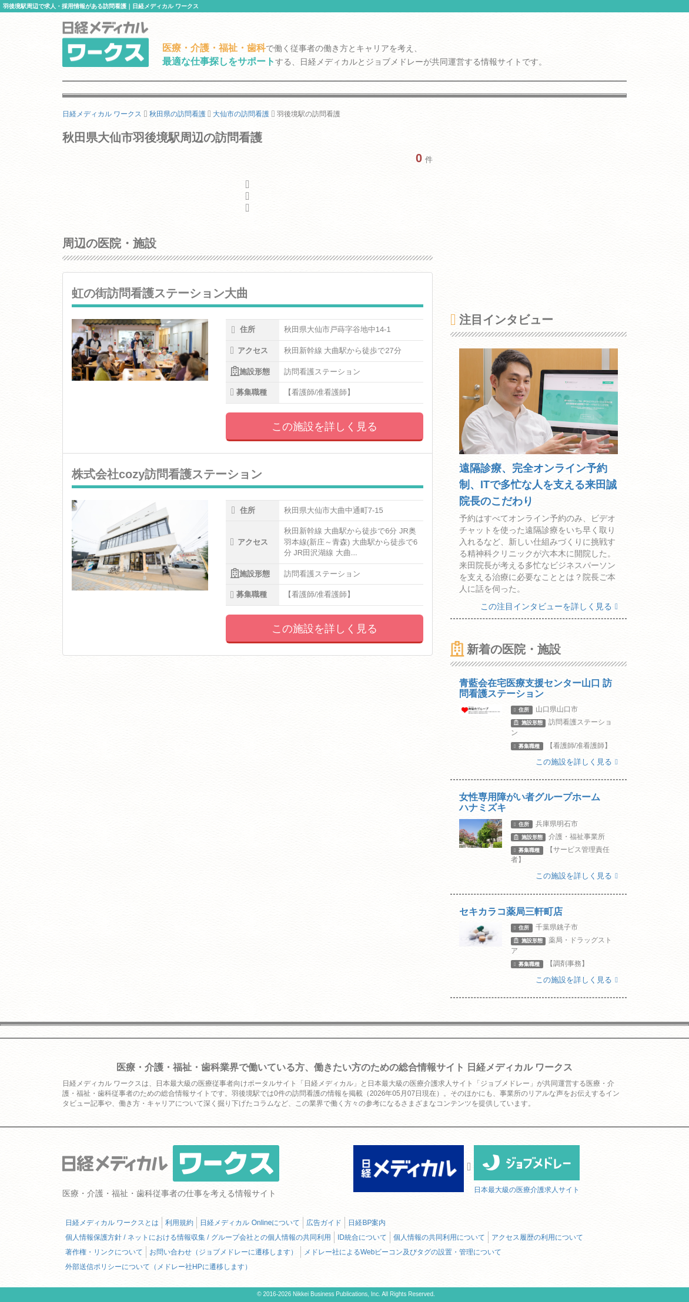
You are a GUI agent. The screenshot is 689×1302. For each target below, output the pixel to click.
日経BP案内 (367, 1223)
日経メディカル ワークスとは (112, 1223)
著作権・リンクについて (104, 1252)
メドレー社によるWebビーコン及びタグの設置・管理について (402, 1252)
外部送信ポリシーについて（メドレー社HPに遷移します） (158, 1267)
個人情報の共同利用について (439, 1237)
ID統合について (362, 1237)
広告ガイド (324, 1223)
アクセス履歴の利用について (537, 1237)
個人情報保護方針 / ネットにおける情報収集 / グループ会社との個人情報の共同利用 (198, 1237)
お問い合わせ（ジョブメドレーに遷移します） (223, 1252)
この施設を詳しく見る (324, 426)
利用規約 (179, 1223)
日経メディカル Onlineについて (250, 1223)
